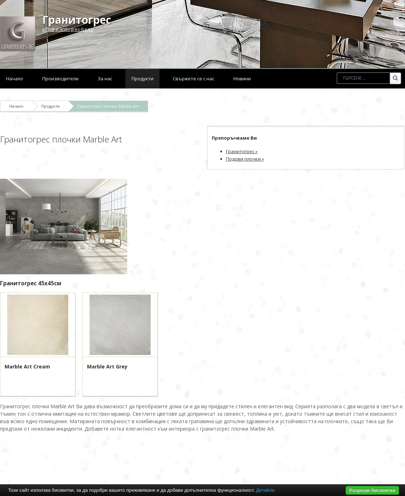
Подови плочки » (245, 159)
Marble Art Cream (27, 366)
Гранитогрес (76, 19)
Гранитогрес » (242, 151)
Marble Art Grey (107, 366)
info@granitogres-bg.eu (67, 29)
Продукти (142, 78)
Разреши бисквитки (372, 490)
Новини (242, 78)
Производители (60, 78)
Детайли (265, 490)
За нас (105, 78)
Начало (14, 78)
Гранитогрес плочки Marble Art (108, 106)
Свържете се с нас (193, 78)
